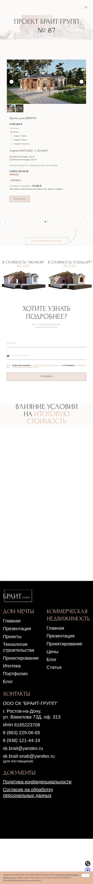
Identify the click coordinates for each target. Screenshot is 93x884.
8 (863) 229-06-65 (19, 171)
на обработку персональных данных (46, 411)
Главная (12, 666)
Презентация (60, 681)
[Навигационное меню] (85, 7)
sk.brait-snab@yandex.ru (29, 801)
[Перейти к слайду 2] (47, 267)
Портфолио (15, 719)
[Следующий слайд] (81, 82)
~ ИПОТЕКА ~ (16, 180)
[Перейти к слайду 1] (45, 267)
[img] (17, 641)
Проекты (12, 681)
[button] (20, 199)
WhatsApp (14, 174)
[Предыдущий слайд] (11, 82)
